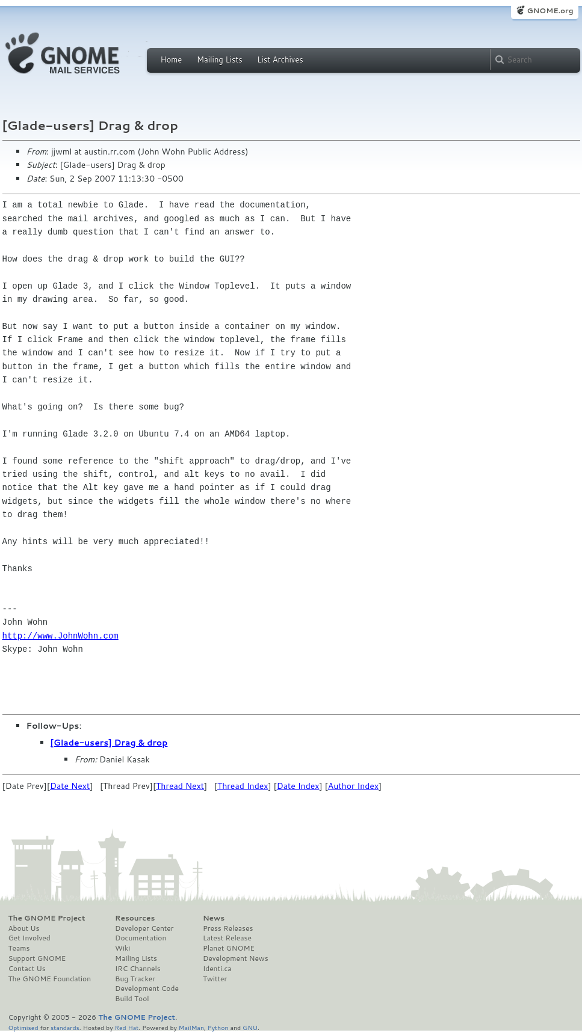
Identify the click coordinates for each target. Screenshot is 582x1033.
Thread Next (180, 786)
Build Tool (132, 999)
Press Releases (228, 928)
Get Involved (29, 938)
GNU (250, 1027)
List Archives (280, 59)
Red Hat (126, 1027)
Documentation (140, 938)
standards (65, 1027)
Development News (235, 958)
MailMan (191, 1027)
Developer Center (144, 928)
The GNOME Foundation (49, 979)
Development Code (147, 988)
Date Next (70, 786)
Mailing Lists (220, 59)
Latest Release (227, 938)
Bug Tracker (135, 979)
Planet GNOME (229, 948)
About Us (24, 928)
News (213, 918)
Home (171, 59)
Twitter (215, 979)
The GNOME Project (46, 918)
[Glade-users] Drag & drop (109, 743)
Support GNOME (37, 958)
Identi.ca (217, 968)
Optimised (23, 1027)
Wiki (122, 948)
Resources (135, 918)
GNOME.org (550, 10)
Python (218, 1027)
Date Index (298, 786)
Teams (19, 948)
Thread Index (242, 786)
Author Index (353, 786)
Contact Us (27, 968)
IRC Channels (138, 968)
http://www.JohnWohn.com (60, 636)
